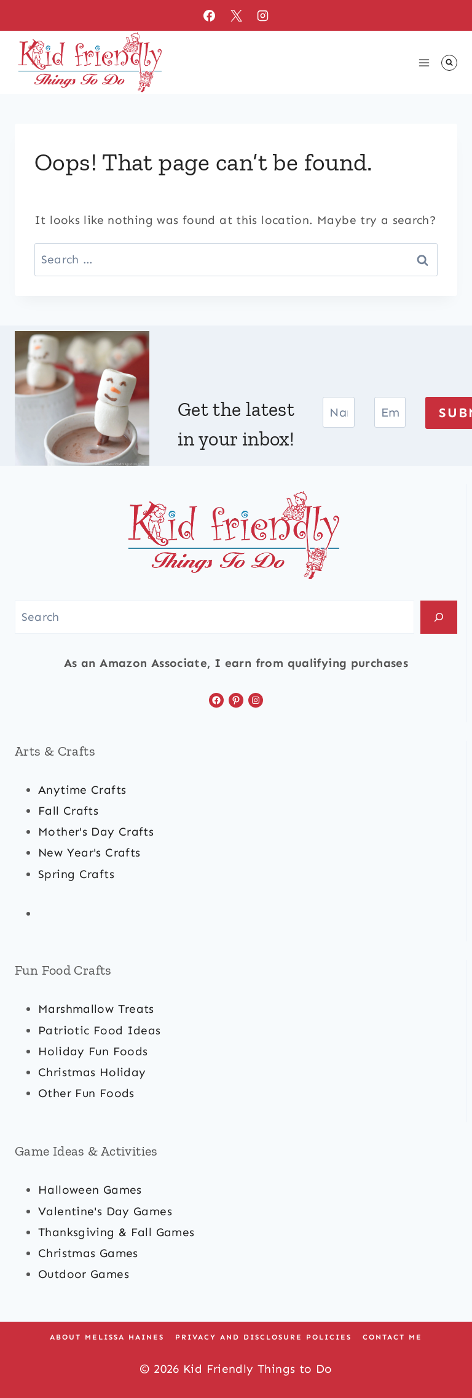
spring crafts (76, 874)
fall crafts (68, 811)
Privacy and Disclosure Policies (263, 1337)
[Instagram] (263, 15)
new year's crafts (89, 852)
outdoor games (83, 1274)
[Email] (390, 412)
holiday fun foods (93, 1051)
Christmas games (88, 1253)
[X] (236, 15)
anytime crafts (82, 790)
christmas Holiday (92, 1072)
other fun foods (86, 1093)
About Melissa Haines (107, 1337)
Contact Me (392, 1337)
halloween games (90, 1190)
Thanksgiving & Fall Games (116, 1232)
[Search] (438, 617)
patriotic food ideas (99, 1030)
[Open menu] (423, 62)
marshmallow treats (96, 1009)
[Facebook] (209, 15)
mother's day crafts (96, 832)
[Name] (339, 412)
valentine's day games (105, 1211)
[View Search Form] (449, 63)
